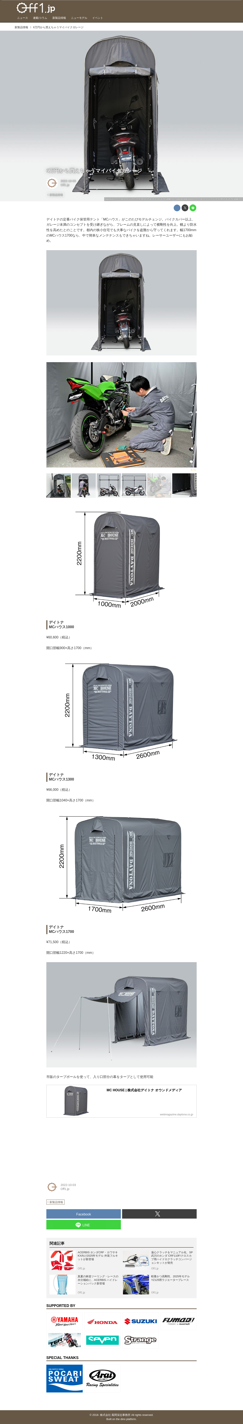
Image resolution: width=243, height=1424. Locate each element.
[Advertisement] (77, 1147)
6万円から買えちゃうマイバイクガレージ (94, 170)
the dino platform (126, 1419)
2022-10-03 (68, 181)
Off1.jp (65, 185)
